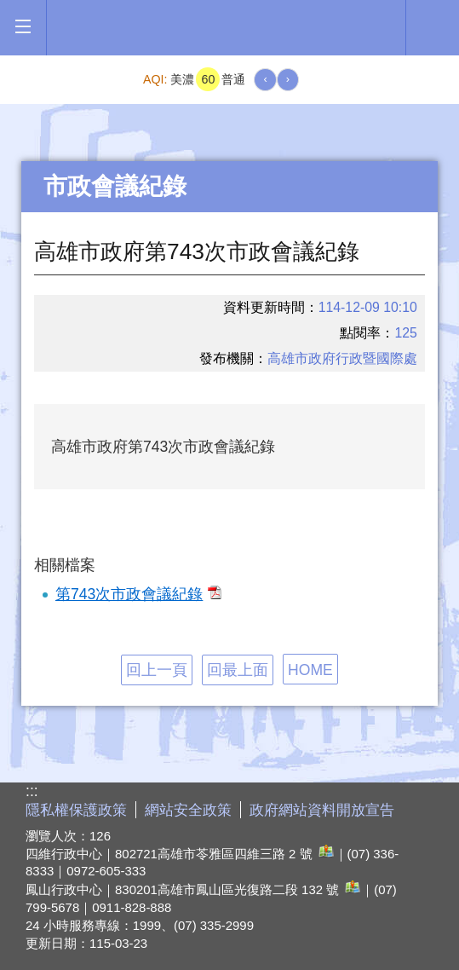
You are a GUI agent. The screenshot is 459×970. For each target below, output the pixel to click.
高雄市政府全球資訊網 (226, 28)
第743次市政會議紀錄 (138, 594)
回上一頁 (156, 669)
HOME (310, 669)
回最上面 (237, 669)
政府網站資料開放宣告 (322, 810)
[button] (22, 27)
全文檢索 (432, 26)
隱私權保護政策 (76, 810)
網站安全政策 (188, 810)
